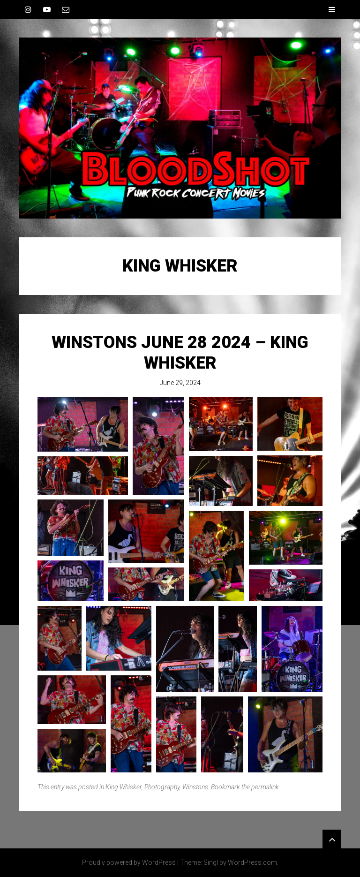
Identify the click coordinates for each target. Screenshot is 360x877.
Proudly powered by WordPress (129, 862)
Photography (162, 787)
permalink (265, 787)
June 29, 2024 (180, 382)
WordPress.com (252, 862)
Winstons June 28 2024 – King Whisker (180, 352)
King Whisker (123, 787)
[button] (83, 424)
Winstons (195, 787)
